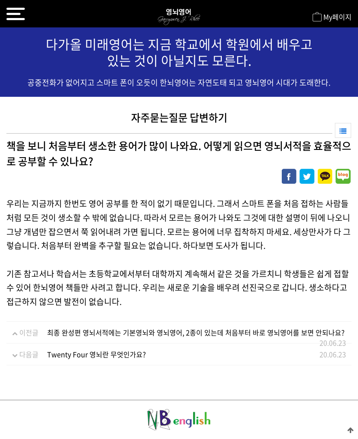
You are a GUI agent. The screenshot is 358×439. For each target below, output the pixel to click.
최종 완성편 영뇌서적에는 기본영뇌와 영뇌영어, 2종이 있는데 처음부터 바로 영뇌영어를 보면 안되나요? (196, 332)
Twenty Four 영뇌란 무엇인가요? (96, 354)
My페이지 (332, 18)
